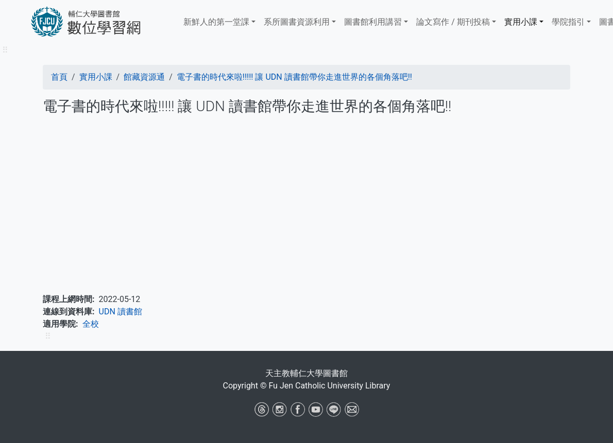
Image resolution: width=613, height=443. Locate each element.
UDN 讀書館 (120, 311)
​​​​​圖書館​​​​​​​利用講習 (373, 22)
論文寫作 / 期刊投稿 (453, 22)
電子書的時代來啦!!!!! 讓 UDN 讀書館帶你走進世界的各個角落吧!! (294, 77)
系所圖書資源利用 (297, 22)
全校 (90, 324)
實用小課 (520, 22)
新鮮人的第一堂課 (216, 22)
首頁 (59, 77)
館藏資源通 (144, 77)
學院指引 (568, 22)
